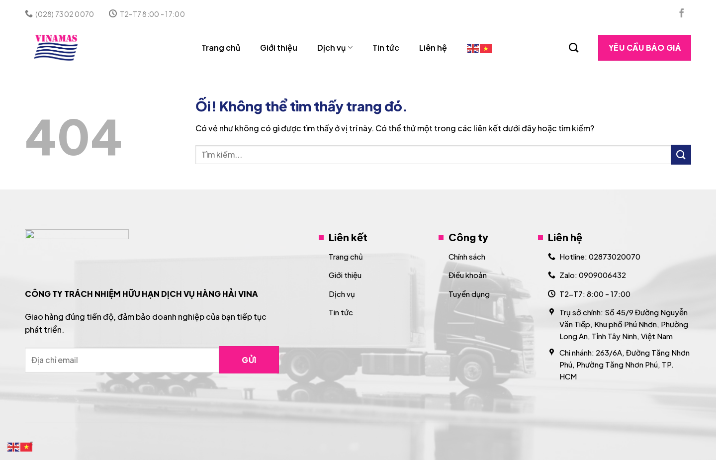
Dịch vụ (334, 47)
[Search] (573, 47)
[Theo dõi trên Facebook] (681, 14)
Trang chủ (220, 47)
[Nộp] (681, 154)
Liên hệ (433, 47)
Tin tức (385, 47)
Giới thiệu (278, 47)
